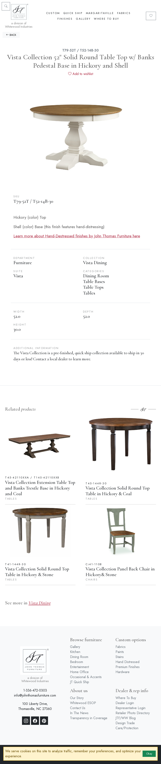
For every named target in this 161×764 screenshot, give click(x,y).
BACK (11, 35)
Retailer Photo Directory (133, 713)
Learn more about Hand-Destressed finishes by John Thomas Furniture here (76, 236)
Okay (149, 754)
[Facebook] (35, 720)
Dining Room (79, 656)
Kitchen (75, 651)
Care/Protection (127, 728)
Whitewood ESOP (83, 703)
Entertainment (79, 666)
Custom (53, 13)
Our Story (77, 697)
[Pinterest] (44, 720)
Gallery (83, 19)
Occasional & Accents (86, 677)
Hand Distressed (127, 661)
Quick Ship (73, 13)
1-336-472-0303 (35, 690)
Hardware (123, 672)
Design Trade (125, 723)
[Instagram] (26, 720)
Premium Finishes (128, 666)
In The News (79, 713)
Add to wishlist (80, 73)
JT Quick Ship (79, 682)
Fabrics (124, 13)
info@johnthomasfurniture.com (35, 695)
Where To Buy (106, 19)
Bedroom (76, 661)
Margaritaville (100, 13)
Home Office (79, 672)
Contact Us (77, 708)
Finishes (65, 19)
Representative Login (130, 708)
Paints (120, 651)
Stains (120, 656)
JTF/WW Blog (126, 718)
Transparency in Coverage (88, 718)
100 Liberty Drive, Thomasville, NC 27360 (35, 706)
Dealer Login (125, 703)
